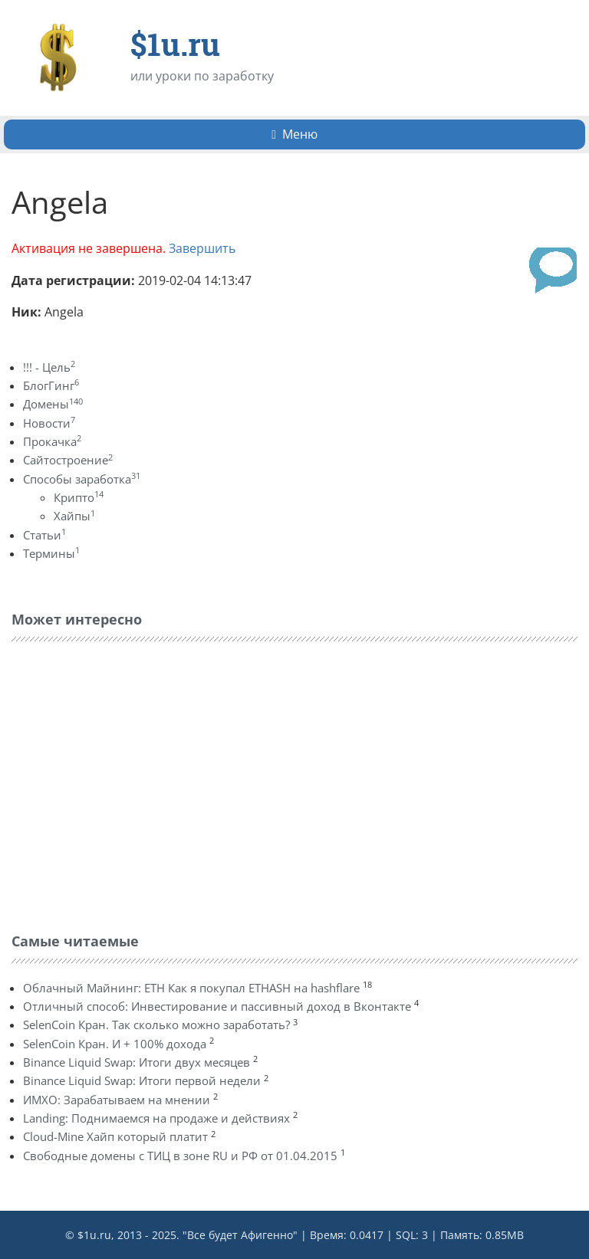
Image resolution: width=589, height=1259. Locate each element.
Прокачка (52, 441)
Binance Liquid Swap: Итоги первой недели (142, 1080)
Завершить (202, 248)
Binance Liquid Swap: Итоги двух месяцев (136, 1062)
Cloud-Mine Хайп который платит (115, 1136)
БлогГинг (51, 385)
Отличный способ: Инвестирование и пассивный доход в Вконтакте (217, 1006)
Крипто (79, 497)
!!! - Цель (49, 367)
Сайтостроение (68, 459)
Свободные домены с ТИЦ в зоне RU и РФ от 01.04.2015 (180, 1155)
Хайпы (74, 515)
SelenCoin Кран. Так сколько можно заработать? (156, 1024)
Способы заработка (81, 479)
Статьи (44, 535)
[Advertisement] (127, 783)
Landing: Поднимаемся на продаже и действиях (156, 1118)
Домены (53, 403)
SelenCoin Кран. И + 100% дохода (114, 1043)
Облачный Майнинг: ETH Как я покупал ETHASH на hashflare (191, 987)
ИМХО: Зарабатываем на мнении (116, 1099)
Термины (51, 553)
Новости (49, 423)
